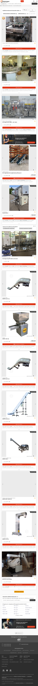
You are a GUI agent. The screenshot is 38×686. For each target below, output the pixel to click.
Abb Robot (19, 652)
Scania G (26, 605)
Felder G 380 (5, 611)
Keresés (34, 3)
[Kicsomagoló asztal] (19, 68)
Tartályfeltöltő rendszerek (8, 228)
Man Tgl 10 (16, 609)
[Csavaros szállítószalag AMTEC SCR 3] (19, 444)
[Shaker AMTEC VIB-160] (19, 324)
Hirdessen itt (19, 633)
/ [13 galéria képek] (34, 41)
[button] (36, 1)
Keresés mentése (19, 591)
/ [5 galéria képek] (34, 169)
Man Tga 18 (16, 605)
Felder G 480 (5, 613)
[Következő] (35, 29)
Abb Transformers (26, 650)
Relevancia (32, 11)
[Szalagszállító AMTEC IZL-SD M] (19, 404)
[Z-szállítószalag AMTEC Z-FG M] (19, 524)
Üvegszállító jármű (13, 652)
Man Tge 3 (16, 607)
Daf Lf (4, 605)
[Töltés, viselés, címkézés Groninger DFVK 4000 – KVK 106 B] (19, 107)
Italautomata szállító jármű (16, 650)
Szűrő (25, 10)
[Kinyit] (19, 54)
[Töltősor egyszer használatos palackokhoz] (19, 29)
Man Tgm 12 (16, 613)
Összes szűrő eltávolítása (32, 13)
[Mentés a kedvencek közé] (35, 43)
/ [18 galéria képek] (34, 255)
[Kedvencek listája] (33, 1)
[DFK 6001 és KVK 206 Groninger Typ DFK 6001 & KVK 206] (19, 244)
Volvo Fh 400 (27, 613)
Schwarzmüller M (28, 607)
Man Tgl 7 (15, 611)
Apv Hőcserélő (25, 652)
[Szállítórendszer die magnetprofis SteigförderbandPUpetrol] (19, 158)
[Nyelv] (35, 1)
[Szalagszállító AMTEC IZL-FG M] (19, 364)
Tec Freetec (27, 609)
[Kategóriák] (4, 4)
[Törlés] (16, 13)
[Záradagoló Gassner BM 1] (19, 198)
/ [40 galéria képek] (34, 119)
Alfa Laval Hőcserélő (7, 650)
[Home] (7, 5)
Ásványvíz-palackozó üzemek (26, 228)
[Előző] (2, 29)
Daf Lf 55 (4, 607)
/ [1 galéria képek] (34, 80)
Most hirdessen (31, 142)
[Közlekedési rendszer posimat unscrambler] (19, 564)
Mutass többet (19, 615)
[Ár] (33, 175)
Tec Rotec (27, 611)
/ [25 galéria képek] (34, 576)
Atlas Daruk (32, 650)
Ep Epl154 (4, 609)
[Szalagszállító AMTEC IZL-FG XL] (19, 284)
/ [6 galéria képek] (34, 210)
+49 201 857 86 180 (7, 644)
